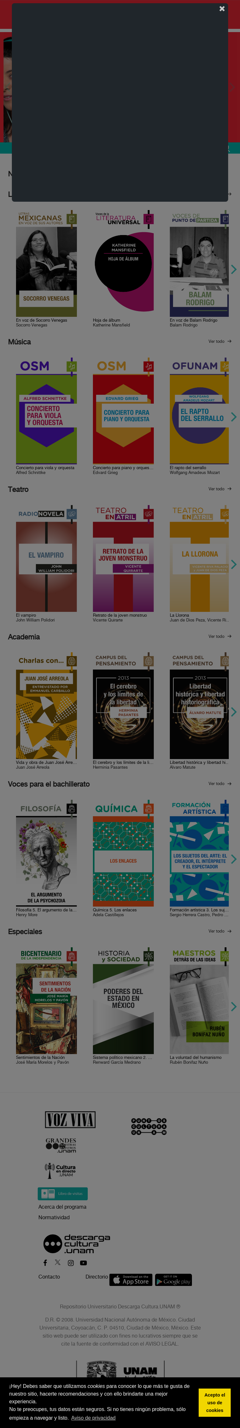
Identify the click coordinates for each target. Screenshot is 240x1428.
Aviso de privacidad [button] (93, 1418)
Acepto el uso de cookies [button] (214, 1402)
